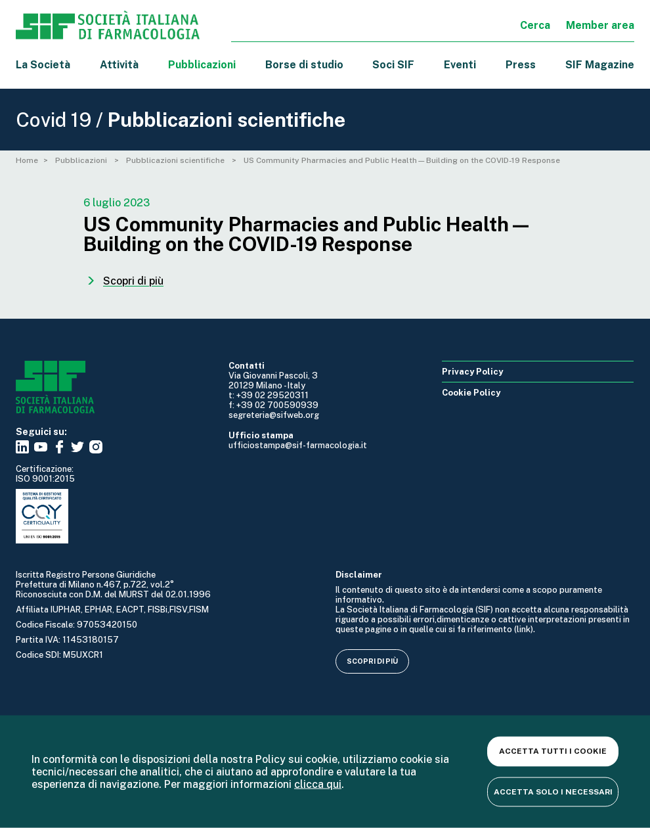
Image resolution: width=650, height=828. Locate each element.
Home (27, 160)
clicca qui (317, 784)
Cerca (535, 25)
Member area (600, 25)
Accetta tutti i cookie (553, 751)
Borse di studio (304, 64)
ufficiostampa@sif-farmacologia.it (297, 445)
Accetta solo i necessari (553, 791)
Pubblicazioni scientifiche (176, 160)
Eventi (460, 64)
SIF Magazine (599, 64)
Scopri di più (372, 661)
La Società (43, 64)
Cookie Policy (471, 393)
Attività (119, 64)
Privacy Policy (472, 372)
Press (521, 64)
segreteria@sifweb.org (273, 415)
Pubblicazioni (82, 160)
